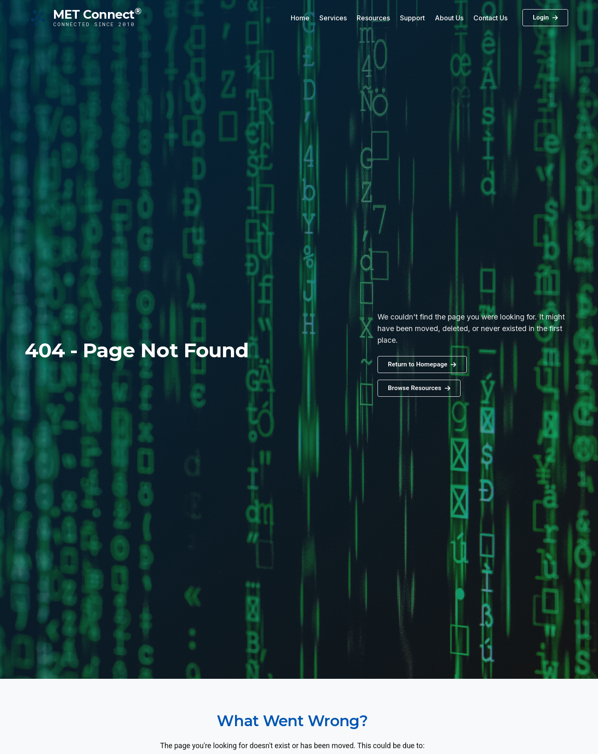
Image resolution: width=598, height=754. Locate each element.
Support (412, 18)
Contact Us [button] (490, 18)
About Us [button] (449, 18)
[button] (419, 388)
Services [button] (333, 18)
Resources (373, 18)
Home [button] (300, 18)
